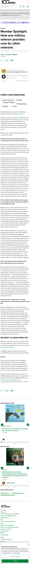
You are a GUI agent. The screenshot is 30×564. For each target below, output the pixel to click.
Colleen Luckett (10, 482)
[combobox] (10, 6)
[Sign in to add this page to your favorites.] (1, 60)
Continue (15, 561)
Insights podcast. (19, 114)
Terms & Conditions (6, 529)
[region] (15, 553)
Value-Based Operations (8, 495)
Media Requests (5, 517)
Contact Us (4, 512)
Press (2, 523)
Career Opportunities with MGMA (10, 514)
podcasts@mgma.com (8, 347)
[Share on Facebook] (10, 60)
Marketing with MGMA (7, 525)
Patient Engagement (18, 493)
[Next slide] (28, 424)
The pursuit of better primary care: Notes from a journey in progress (15, 429)
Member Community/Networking (10, 527)
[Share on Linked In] (7, 60)
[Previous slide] (2, 424)
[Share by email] (12, 60)
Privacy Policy (4, 531)
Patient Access (5, 493)
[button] (24, 6)
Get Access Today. (15, 15)
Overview (3, 510)
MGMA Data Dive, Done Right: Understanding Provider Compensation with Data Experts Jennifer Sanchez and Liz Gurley (15, 474)
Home (2, 54)
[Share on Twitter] (5, 60)
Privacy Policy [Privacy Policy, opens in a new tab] (17, 553)
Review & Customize (15, 556)
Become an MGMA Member (8, 515)
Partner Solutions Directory (8, 521)
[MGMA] (9, 2)
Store (2, 519)
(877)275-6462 (5, 535)
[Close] (28, 544)
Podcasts (8, 54)
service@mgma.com (6, 539)
